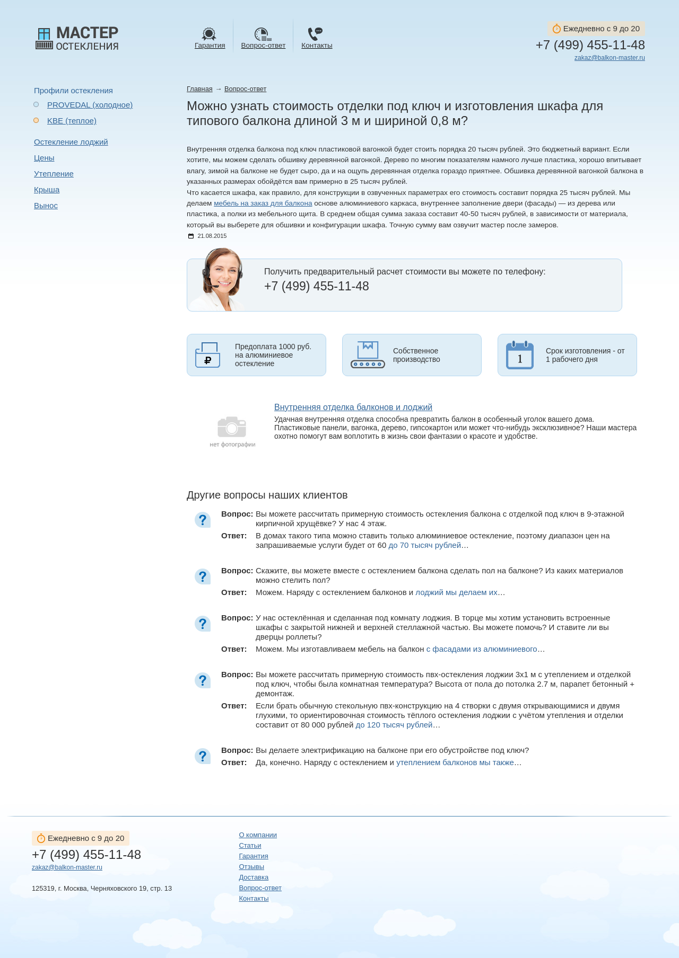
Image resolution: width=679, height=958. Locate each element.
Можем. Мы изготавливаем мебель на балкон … (400, 648)
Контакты (253, 898)
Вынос (46, 205)
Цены (44, 157)
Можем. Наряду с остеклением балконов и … (381, 592)
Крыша (46, 189)
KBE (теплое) (72, 120)
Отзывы (251, 867)
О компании (258, 835)
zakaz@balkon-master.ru (609, 57)
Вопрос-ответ (245, 89)
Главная (200, 89)
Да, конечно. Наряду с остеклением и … (389, 762)
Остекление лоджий (71, 141)
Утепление (54, 173)
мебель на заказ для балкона (263, 203)
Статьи (250, 845)
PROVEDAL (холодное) (90, 104)
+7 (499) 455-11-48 (590, 45)
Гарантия (253, 856)
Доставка (253, 877)
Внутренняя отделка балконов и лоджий (353, 407)
